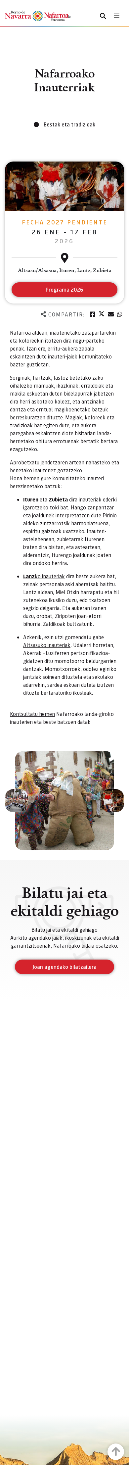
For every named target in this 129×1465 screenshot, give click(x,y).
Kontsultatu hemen (32, 713)
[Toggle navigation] (116, 16)
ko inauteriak (44, 576)
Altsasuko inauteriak (46, 644)
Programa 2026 (64, 289)
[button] (16, 800)
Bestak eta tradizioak (69, 124)
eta (46, 499)
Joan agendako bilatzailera (64, 966)
